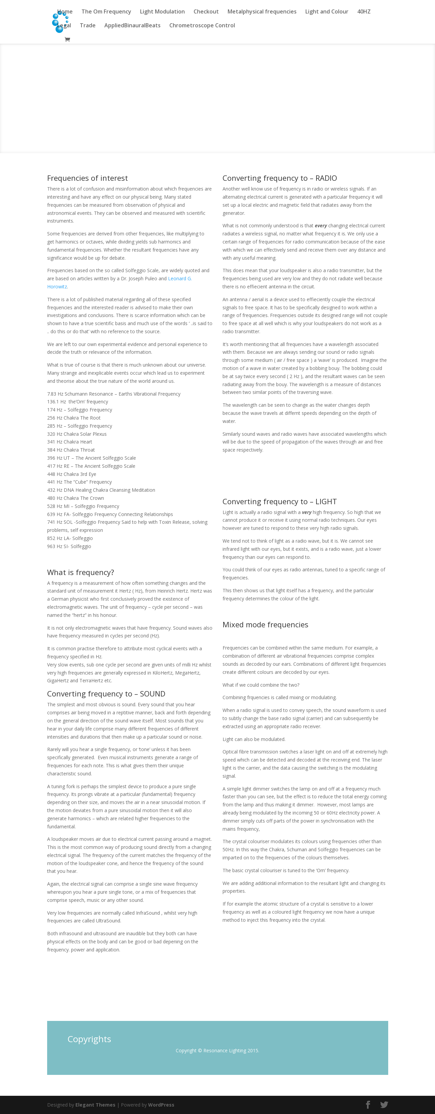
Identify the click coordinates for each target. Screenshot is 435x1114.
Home (65, 12)
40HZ (364, 12)
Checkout (206, 12)
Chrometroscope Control (202, 26)
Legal (64, 26)
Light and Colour (326, 12)
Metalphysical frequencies (262, 12)
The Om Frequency (106, 12)
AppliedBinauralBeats (132, 26)
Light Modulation (162, 12)
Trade (88, 26)
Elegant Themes (95, 1105)
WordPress (161, 1105)
